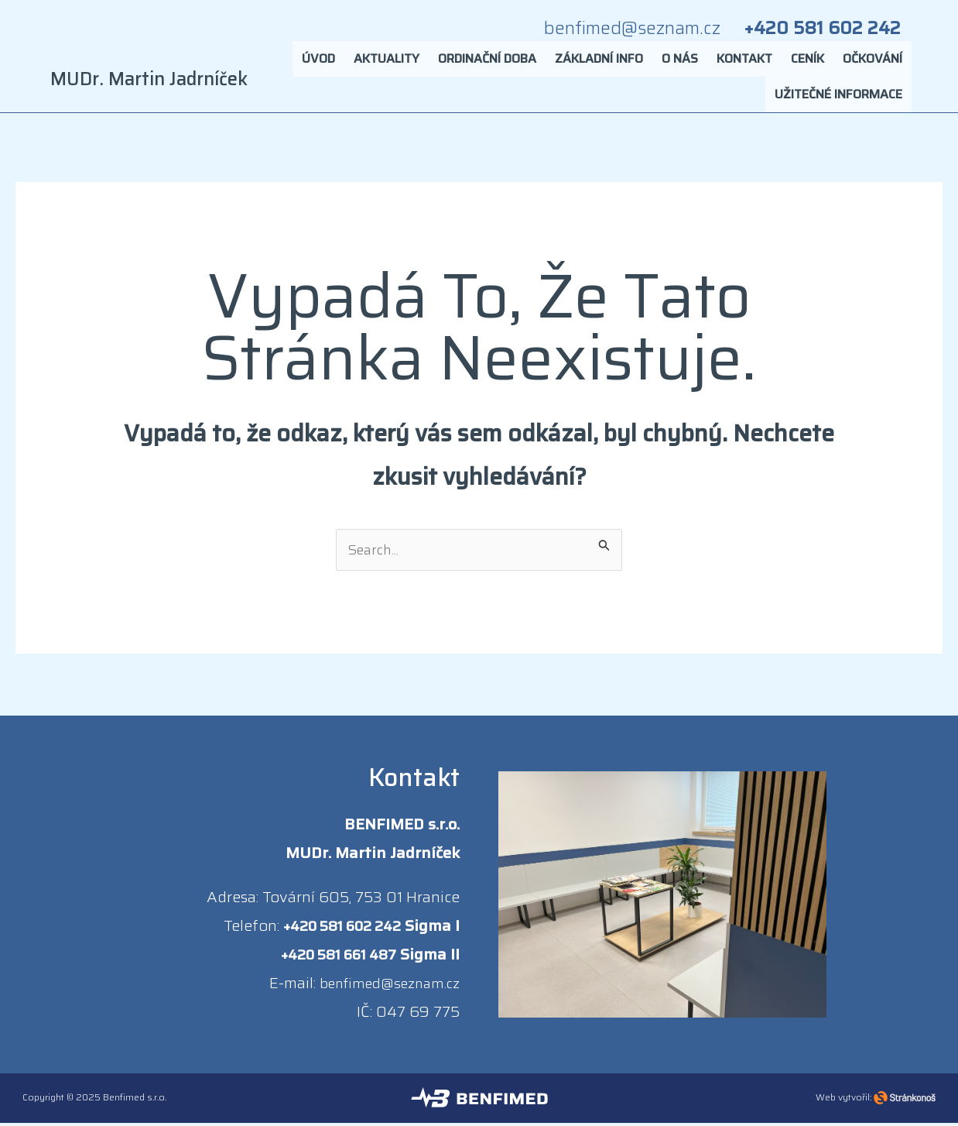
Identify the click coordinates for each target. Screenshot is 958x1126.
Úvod (318, 65)
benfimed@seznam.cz (383, 985)
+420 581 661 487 (331, 957)
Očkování (872, 65)
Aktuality (386, 65)
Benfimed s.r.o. (134, 1100)
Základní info (599, 65)
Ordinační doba (487, 65)
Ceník (807, 65)
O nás (680, 65)
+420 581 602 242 (336, 928)
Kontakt (744, 65)
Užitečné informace (838, 101)
